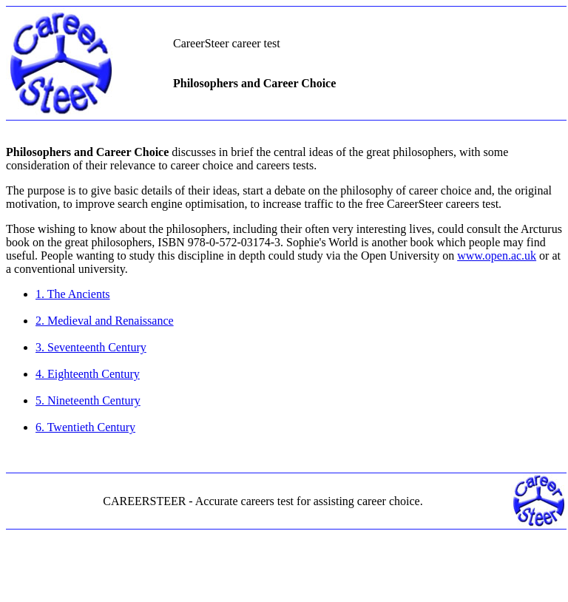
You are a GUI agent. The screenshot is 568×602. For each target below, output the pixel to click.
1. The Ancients (73, 294)
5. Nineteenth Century (88, 400)
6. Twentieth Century (85, 427)
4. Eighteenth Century (88, 374)
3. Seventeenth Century (91, 347)
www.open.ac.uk (496, 255)
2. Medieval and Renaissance (105, 320)
